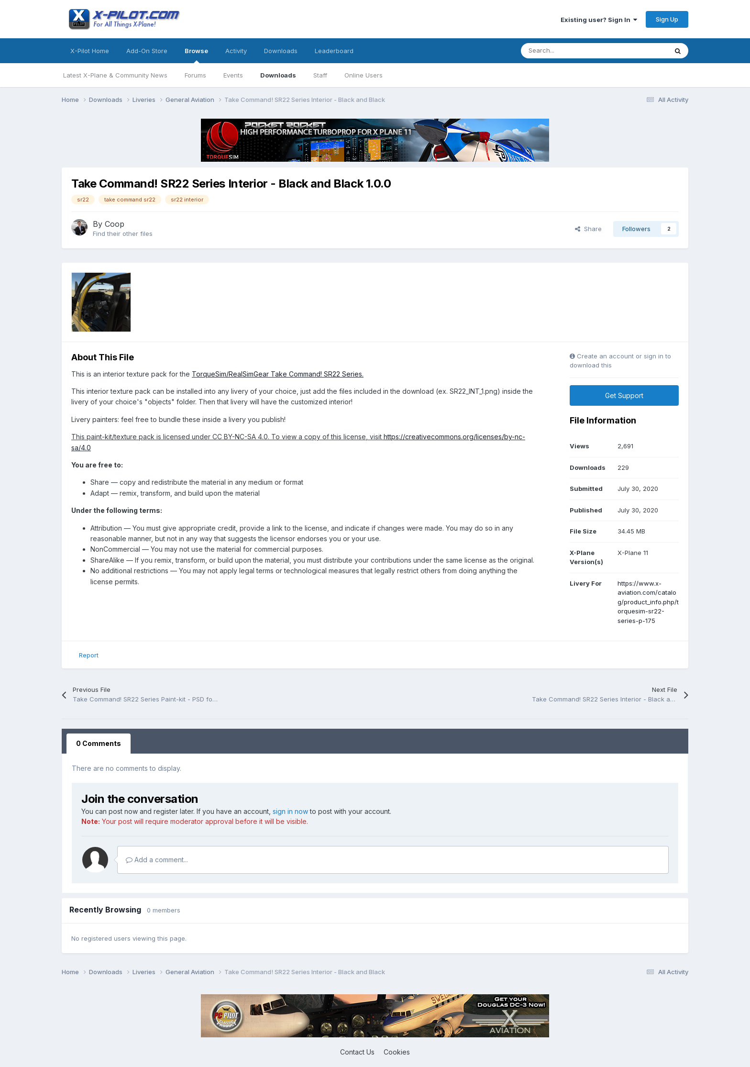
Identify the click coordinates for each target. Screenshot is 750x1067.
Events (233, 75)
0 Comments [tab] (98, 743)
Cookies (397, 1052)
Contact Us (357, 1052)
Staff (320, 75)
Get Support (624, 395)
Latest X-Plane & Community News (115, 75)
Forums (195, 75)
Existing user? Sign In (599, 19)
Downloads (278, 75)
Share (588, 229)
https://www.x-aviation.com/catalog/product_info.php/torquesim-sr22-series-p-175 (648, 601)
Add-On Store (146, 51)
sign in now (290, 811)
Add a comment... (157, 860)
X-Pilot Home (89, 51)
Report (89, 655)
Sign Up (667, 19)
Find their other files (123, 233)
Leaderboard (334, 51)
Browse (196, 55)
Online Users (363, 75)
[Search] (573, 50)
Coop (114, 224)
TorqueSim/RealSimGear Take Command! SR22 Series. (278, 374)
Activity (236, 51)
